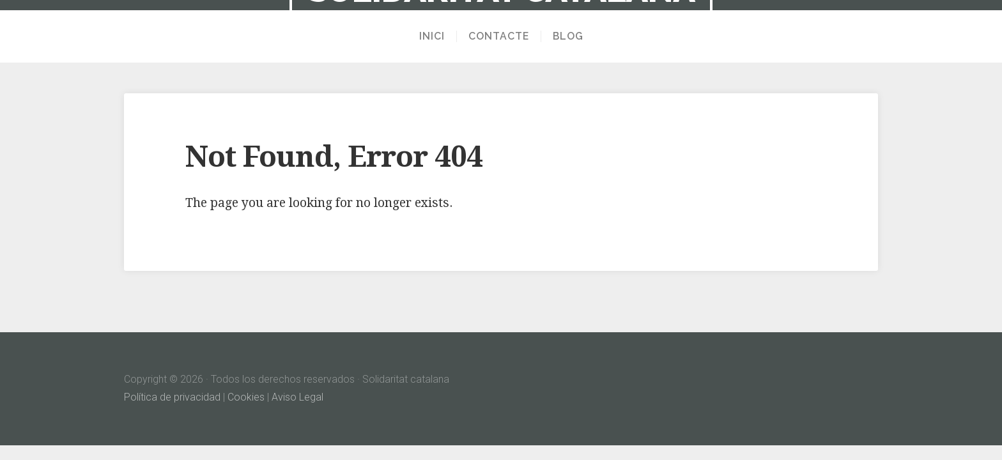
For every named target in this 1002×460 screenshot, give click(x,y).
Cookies (246, 397)
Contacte (498, 36)
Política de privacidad (172, 397)
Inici (432, 36)
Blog (568, 36)
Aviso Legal (297, 397)
